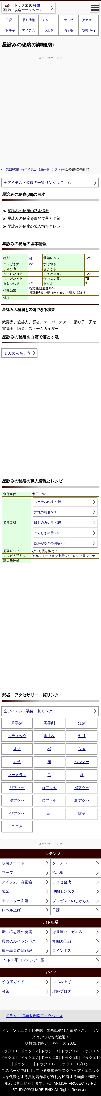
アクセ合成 (61, 882)
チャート (48, 20)
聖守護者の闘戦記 (17, 950)
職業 (5, 891)
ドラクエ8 (49, 1057)
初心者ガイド (13, 982)
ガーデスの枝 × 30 (47, 502)
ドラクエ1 (9, 1051)
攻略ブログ (61, 991)
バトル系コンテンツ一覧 (24, 960)
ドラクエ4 (69, 1051)
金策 (5, 991)
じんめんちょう (17, 353)
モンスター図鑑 (15, 901)
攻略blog (88, 30)
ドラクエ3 (49, 1051)
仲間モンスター (65, 891)
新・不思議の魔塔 (17, 932)
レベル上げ (11, 910)
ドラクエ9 (69, 1057)
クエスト (88, 20)
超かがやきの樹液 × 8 (49, 543)
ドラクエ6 (9, 1057)
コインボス (61, 950)
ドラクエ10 (91, 1057)
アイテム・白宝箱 (17, 882)
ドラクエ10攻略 (9, 169)
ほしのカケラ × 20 (47, 522)
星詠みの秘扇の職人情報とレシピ (36, 226)
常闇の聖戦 (61, 941)
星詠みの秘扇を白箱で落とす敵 (34, 218)
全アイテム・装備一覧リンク (39, 169)
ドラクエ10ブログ (73, 1064)
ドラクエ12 (45, 1064)
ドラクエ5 (90, 1051)
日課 (56, 910)
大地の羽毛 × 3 (45, 512)
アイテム (28, 30)
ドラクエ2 (29, 1051)
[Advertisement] (50, 111)
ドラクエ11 (23, 1064)
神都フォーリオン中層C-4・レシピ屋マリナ (63, 556)
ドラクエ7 (29, 1057)
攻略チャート (13, 863)
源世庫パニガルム (67, 932)
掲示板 (68, 30)
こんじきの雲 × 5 (46, 533)
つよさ (48, 30)
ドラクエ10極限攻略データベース (34, 1016)
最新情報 (28, 20)
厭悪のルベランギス (19, 941)
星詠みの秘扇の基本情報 (28, 211)
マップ (68, 20)
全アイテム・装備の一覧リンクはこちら (37, 182)
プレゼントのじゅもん (71, 901)
